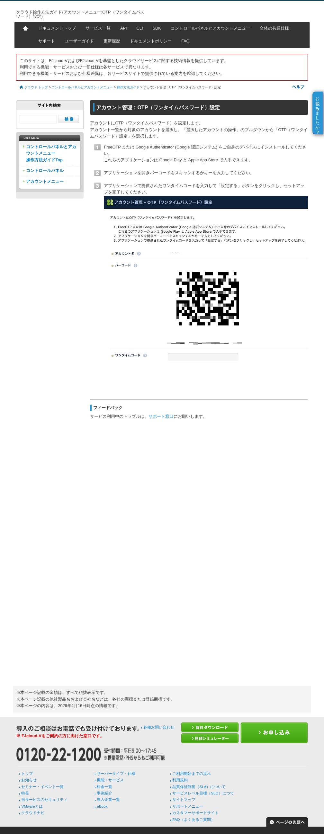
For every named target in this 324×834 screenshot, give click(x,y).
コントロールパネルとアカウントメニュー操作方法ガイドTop (51, 153)
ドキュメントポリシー (151, 41)
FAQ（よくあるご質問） (193, 819)
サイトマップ (183, 800)
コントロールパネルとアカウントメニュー (210, 28)
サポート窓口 (161, 416)
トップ (27, 774)
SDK (157, 28)
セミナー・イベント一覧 (42, 787)
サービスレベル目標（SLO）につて (203, 793)
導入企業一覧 (108, 800)
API (123, 28)
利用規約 (180, 780)
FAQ (185, 41)
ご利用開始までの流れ (191, 774)
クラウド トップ (36, 87)
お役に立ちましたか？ (317, 113)
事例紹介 (104, 793)
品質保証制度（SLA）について (199, 787)
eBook (102, 806)
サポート (46, 41)
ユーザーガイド (79, 41)
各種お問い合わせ (158, 727)
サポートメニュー (187, 806)
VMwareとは (31, 806)
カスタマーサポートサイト (195, 813)
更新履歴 (112, 41)
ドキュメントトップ (57, 28)
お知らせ (29, 780)
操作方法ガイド (128, 87)
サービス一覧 (98, 28)
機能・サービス (110, 780)
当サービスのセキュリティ (44, 800)
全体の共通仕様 (274, 28)
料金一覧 (104, 787)
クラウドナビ (32, 813)
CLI (140, 28)
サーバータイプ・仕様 (116, 774)
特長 (25, 793)
